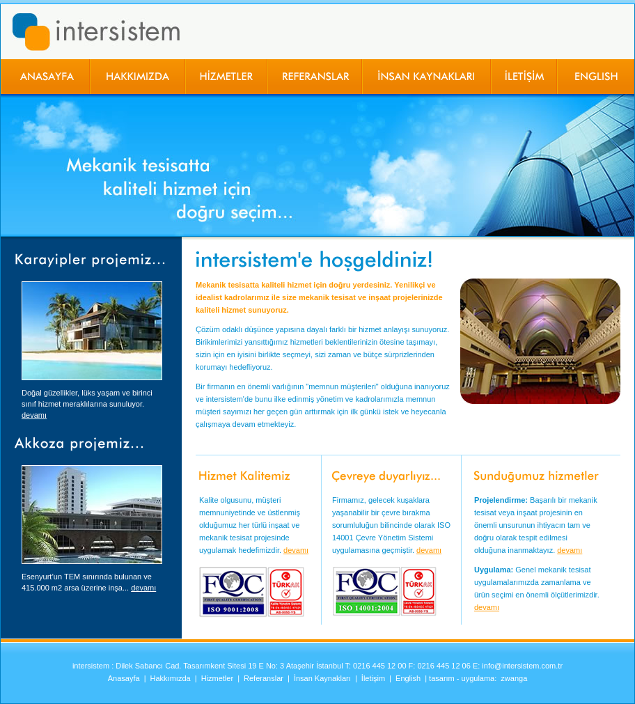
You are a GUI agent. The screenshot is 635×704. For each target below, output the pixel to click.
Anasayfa (124, 678)
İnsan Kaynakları (322, 678)
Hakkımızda (170, 678)
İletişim (373, 678)
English (408, 678)
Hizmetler (217, 678)
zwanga (514, 678)
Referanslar (263, 678)
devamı (34, 415)
